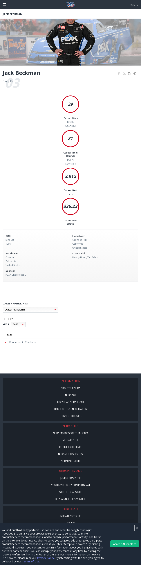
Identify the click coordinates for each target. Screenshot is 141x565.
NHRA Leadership (70, 516)
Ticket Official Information (70, 409)
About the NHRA (70, 388)
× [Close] (136, 528)
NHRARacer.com (70, 461)
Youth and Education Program (70, 485)
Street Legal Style (70, 492)
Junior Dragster (70, 478)
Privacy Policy (45, 558)
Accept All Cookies (124, 544)
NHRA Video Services (70, 454)
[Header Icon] (4, 4)
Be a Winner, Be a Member (70, 499)
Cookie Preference (70, 447)
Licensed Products (70, 416)
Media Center (71, 440)
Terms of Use (30, 561)
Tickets (133, 4)
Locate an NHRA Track (70, 402)
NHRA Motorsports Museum (70, 433)
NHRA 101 (70, 395)
